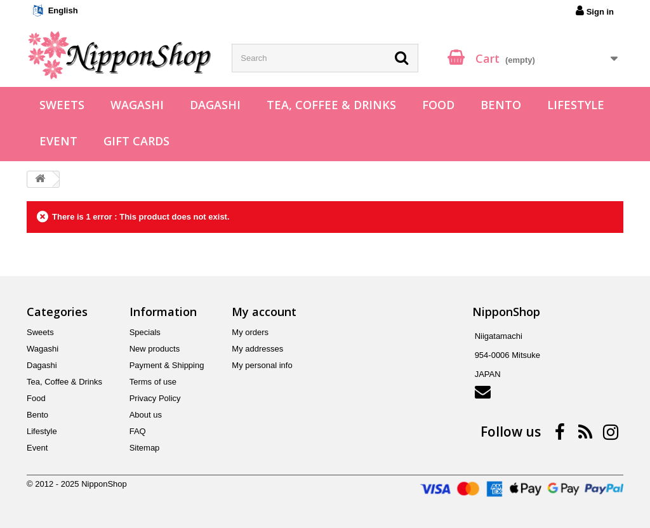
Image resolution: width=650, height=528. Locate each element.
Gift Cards (136, 140)
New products (154, 348)
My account (264, 311)
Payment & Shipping (166, 365)
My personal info (262, 365)
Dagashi (215, 104)
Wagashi (137, 104)
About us (145, 414)
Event (58, 140)
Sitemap (144, 447)
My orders (250, 332)
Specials (145, 332)
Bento (501, 104)
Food (438, 104)
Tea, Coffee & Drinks (331, 104)
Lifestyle (575, 104)
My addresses (257, 348)
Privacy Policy (155, 398)
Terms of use (152, 381)
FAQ (137, 431)
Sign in (595, 10)
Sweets (61, 104)
